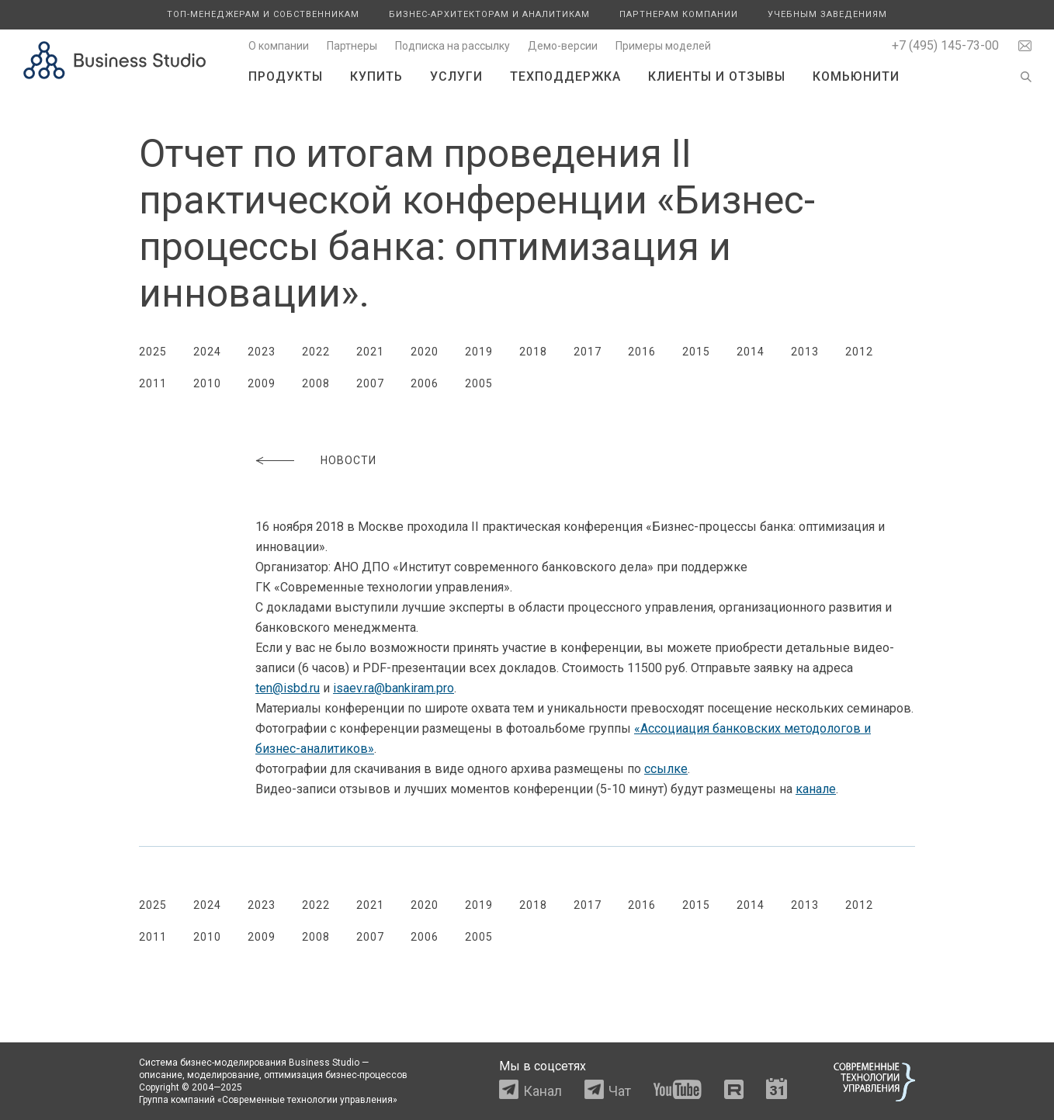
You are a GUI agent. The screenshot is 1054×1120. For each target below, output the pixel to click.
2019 (479, 351)
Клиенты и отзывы (716, 76)
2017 (588, 351)
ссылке (666, 768)
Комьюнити (856, 76)
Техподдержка (565, 76)
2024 (207, 351)
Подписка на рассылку (452, 46)
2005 (479, 383)
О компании (278, 46)
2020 (425, 351)
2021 (370, 351)
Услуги (456, 76)
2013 (805, 351)
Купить (376, 76)
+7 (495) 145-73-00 (945, 45)
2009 (262, 383)
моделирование (223, 1075)
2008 (316, 383)
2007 (370, 383)
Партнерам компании (678, 14)
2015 (696, 351)
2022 (316, 351)
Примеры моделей (663, 46)
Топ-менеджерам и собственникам (263, 14)
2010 (207, 383)
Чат (619, 1091)
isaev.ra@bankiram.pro (393, 688)
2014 (750, 351)
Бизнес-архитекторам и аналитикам (489, 14)
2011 (153, 383)
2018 (533, 351)
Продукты (285, 76)
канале (816, 789)
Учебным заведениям (827, 14)
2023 (262, 351)
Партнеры (352, 46)
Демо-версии (563, 46)
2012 (859, 351)
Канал (542, 1091)
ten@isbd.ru (287, 688)
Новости (348, 460)
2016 (642, 351)
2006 (425, 383)
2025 (153, 351)
